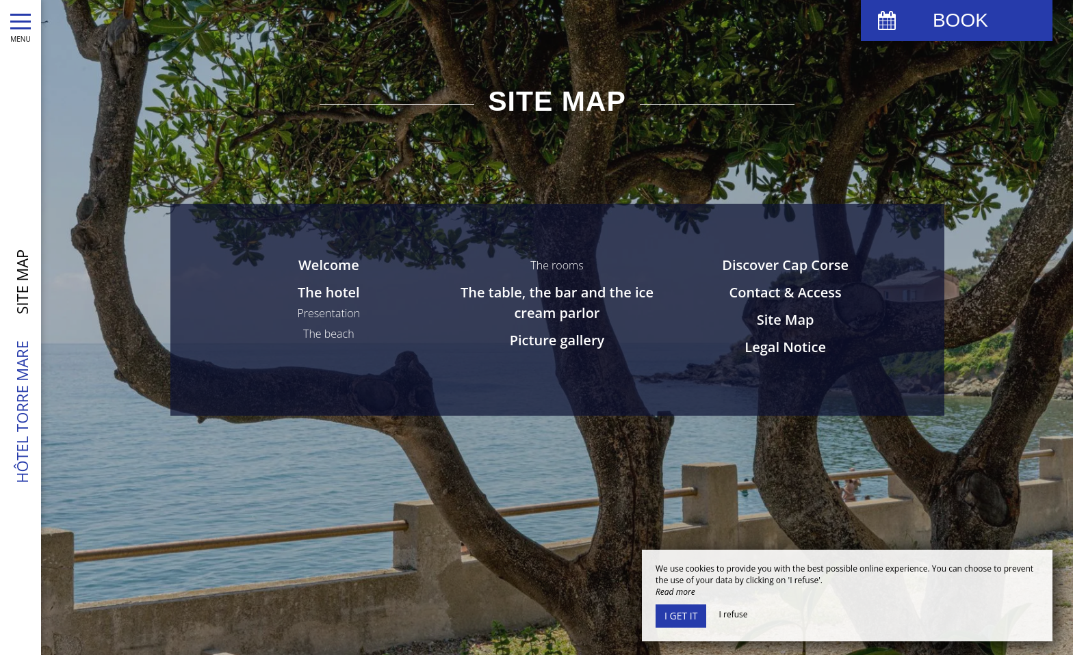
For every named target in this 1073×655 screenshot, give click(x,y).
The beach (328, 333)
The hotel (329, 292)
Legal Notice (785, 347)
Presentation (328, 313)
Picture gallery (557, 340)
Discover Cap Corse (785, 265)
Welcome (328, 265)
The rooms (556, 265)
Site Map (785, 319)
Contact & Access (785, 292)
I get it (680, 615)
